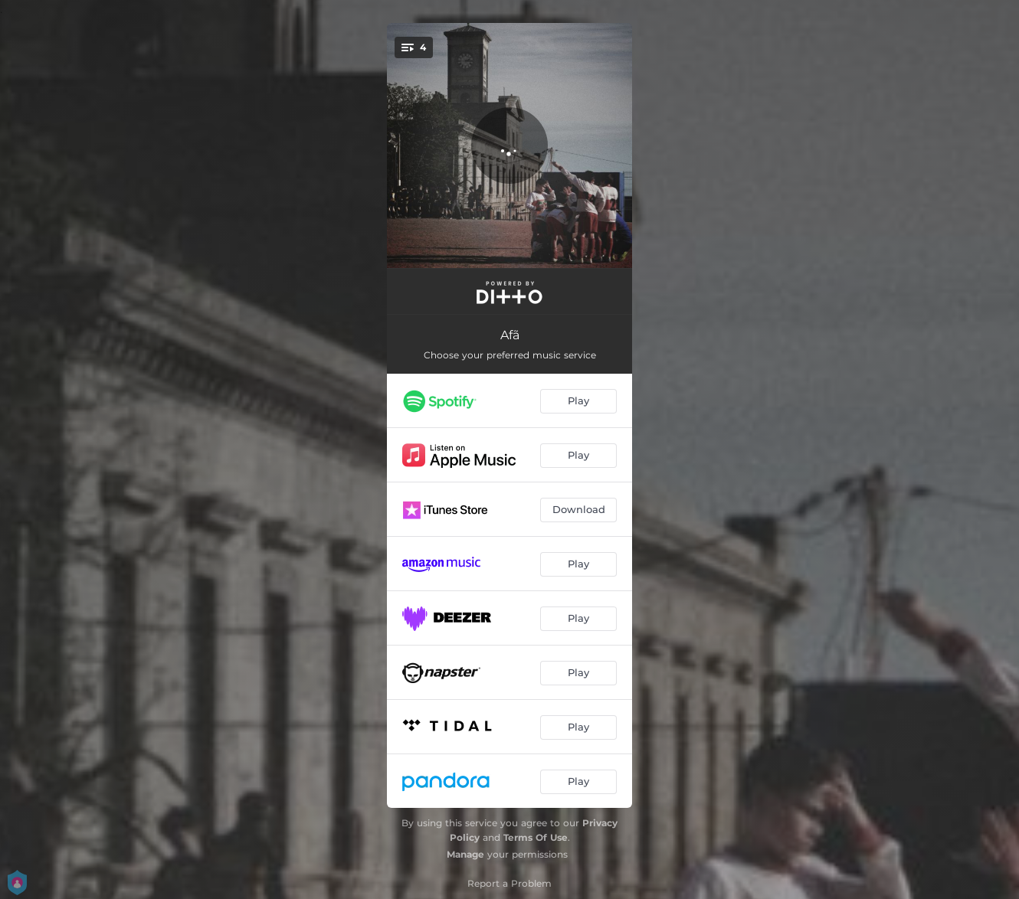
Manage (465, 854)
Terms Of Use (535, 837)
